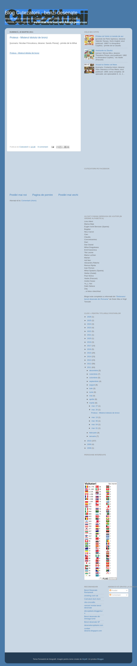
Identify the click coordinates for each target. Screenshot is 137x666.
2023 (89, 328)
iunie (91, 392)
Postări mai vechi (68, 194)
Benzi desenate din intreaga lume (92, 617)
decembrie (94, 370)
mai (91, 396)
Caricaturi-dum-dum (92, 599)
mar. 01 (95, 428)
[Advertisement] (43, 172)
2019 (89, 342)
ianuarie (92, 436)
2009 (89, 444)
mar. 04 (95, 424)
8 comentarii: (43, 147)
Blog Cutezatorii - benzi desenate (41, 12)
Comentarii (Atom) (28, 201)
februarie (93, 433)
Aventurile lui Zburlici (103, 50)
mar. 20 (95, 410)
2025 (89, 320)
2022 (89, 331)
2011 (89, 367)
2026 (89, 317)
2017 (89, 346)
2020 (89, 338)
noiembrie (93, 374)
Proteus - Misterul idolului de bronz (29, 37)
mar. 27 (95, 406)
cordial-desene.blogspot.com (93, 629)
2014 (89, 356)
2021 (89, 335)
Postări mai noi (18, 194)
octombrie (93, 378)
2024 (89, 324)
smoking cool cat (91, 596)
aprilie (92, 399)
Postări (113, 590)
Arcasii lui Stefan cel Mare (106, 65)
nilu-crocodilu (89, 602)
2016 (89, 349)
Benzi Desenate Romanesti (90, 591)
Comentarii (115, 595)
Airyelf (84, 659)
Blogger (100, 659)
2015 (89, 353)
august (92, 385)
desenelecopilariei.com (93, 625)
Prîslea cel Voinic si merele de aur (109, 36)
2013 (89, 360)
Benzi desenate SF (92, 622)
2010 (89, 441)
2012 (89, 364)
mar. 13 (95, 417)
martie (92, 403)
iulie (91, 388)
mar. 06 (95, 421)
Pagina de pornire (42, 194)
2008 (89, 448)
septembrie (94, 381)
